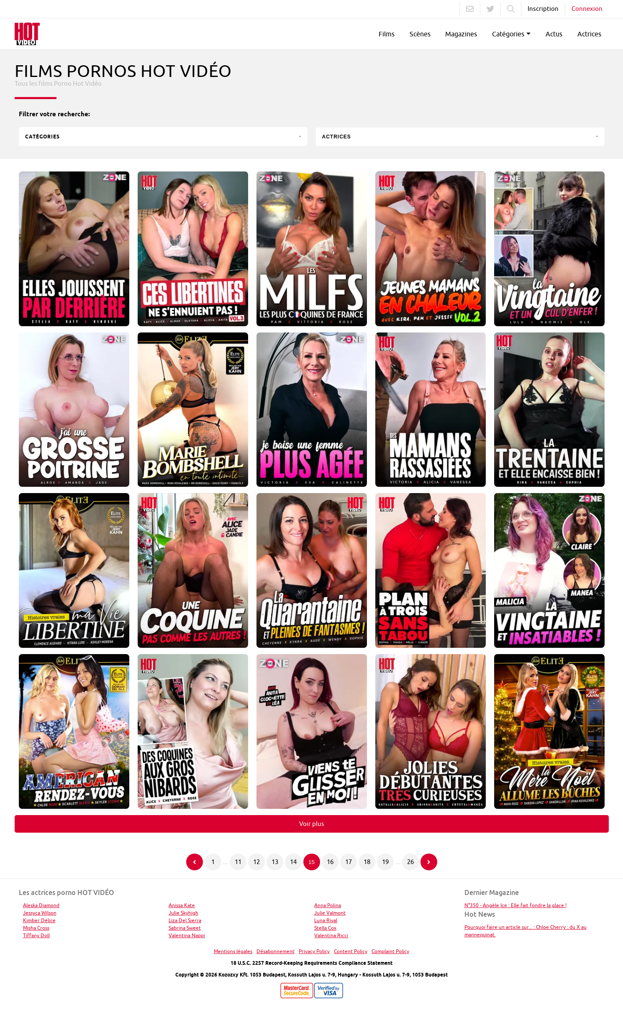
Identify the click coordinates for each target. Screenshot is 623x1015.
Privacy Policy (314, 951)
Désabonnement (275, 951)
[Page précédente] (194, 862)
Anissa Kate (182, 905)
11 (238, 861)
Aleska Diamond (41, 905)
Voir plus (311, 823)
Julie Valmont (330, 913)
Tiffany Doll (36, 935)
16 (330, 861)
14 (293, 861)
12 (256, 861)
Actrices (589, 34)
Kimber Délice (39, 920)
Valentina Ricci (331, 935)
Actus (554, 34)
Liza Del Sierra (185, 920)
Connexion (587, 8)
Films (387, 34)
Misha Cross (36, 928)
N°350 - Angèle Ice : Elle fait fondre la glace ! (515, 905)
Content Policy (350, 951)
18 (367, 861)
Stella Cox (325, 928)
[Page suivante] (428, 862)
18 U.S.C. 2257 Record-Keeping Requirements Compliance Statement (311, 963)
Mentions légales (233, 951)
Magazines (461, 34)
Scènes (420, 34)
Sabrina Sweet (185, 928)
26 (410, 861)
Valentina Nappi (187, 935)
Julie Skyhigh (183, 913)
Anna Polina (327, 905)
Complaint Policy (390, 951)
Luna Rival (325, 920)
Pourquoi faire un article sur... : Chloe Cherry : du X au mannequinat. (525, 931)
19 (385, 861)
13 (275, 861)
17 (348, 861)
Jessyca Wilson (39, 913)
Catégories (508, 34)
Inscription (543, 8)
